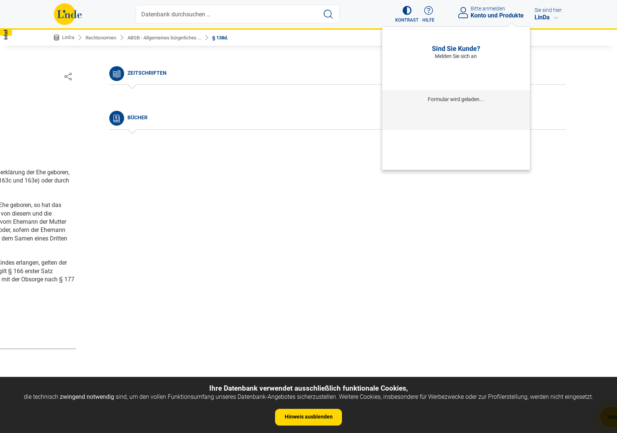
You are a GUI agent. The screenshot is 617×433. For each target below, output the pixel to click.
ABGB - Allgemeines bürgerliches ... (171, 38)
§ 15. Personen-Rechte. (97, 361)
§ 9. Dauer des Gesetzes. (92, 241)
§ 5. (65, 196)
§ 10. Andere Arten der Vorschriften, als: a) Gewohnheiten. (115, 257)
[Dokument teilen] (555, 76)
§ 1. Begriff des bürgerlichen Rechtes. (109, 151)
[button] (403, 14)
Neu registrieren (456, 149)
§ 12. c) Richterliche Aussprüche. (103, 284)
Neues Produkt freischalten (456, 160)
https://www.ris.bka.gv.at (340, 304)
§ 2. (65, 162)
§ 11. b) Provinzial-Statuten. (96, 272)
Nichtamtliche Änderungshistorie (104, 122)
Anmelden (456, 74)
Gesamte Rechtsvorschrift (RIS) (419, 304)
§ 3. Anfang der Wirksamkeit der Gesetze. (114, 174)
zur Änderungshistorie (285, 328)
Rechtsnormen (103, 38)
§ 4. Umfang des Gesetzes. (95, 185)
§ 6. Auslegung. (80, 207)
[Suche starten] (329, 14)
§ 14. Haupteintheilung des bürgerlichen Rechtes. (124, 306)
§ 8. (65, 230)
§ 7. (65, 219)
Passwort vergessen (456, 139)
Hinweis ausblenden (309, 417)
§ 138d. (231, 38)
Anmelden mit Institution (456, 117)
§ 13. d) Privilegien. (85, 295)
